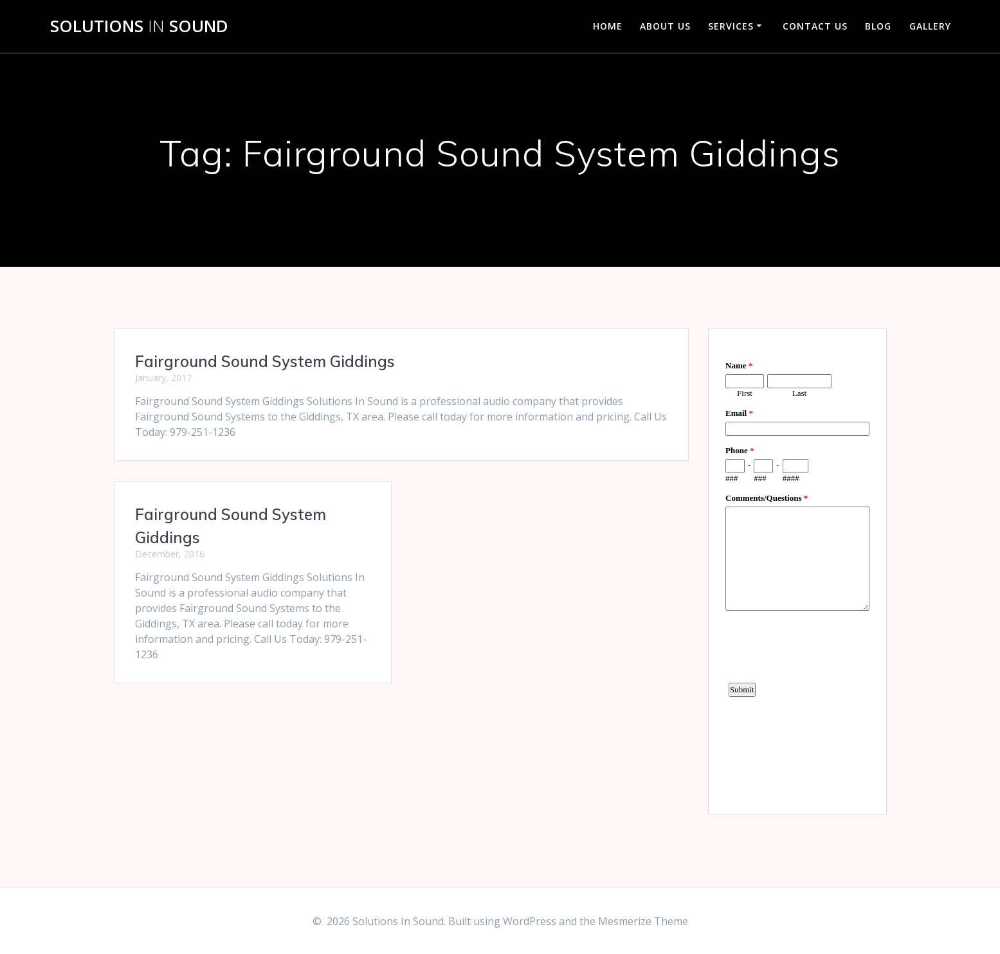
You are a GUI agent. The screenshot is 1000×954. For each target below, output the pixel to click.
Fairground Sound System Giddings (265, 361)
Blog (878, 26)
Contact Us (815, 26)
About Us (665, 26)
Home (608, 26)
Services (731, 26)
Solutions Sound (139, 26)
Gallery (930, 26)
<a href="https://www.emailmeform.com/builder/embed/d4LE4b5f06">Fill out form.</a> (797, 569)
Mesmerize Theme (643, 921)
